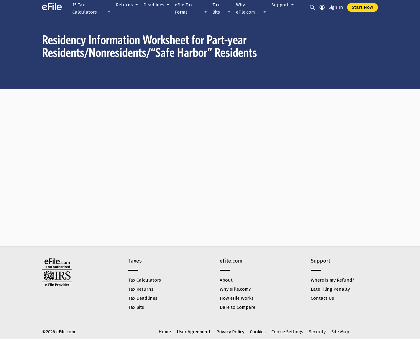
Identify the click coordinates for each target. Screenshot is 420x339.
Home (165, 331)
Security (317, 331)
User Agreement (194, 331)
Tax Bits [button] (221, 9)
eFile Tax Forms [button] (191, 9)
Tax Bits (136, 307)
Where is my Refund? (332, 280)
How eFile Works (237, 298)
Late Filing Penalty (330, 289)
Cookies (258, 331)
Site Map (340, 331)
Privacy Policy (230, 331)
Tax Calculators (144, 280)
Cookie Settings (287, 331)
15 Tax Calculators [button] (91, 9)
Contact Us (322, 298)
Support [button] (283, 4)
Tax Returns (140, 289)
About (226, 280)
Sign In (336, 7)
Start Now (362, 7)
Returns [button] (127, 4)
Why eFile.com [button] (251, 9)
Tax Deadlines (142, 298)
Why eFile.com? (235, 289)
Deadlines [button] (156, 4)
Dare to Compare (237, 307)
